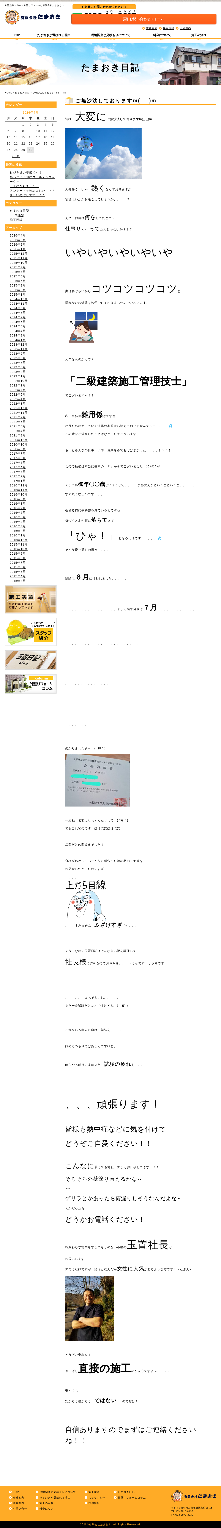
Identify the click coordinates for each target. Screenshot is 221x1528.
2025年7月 (18, 272)
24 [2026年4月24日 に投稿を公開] (38, 143)
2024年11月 (19, 303)
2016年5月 (18, 517)
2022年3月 (18, 403)
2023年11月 (19, 349)
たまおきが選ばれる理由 (54, 32)
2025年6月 (18, 276)
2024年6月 (18, 322)
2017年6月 (18, 458)
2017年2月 (18, 476)
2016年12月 (19, 485)
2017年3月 (18, 471)
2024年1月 (18, 340)
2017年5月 (18, 462)
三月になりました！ (24, 186)
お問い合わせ (182, 10)
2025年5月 (18, 281)
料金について (162, 32)
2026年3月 (18, 240)
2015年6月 (18, 567)
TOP (17, 32)
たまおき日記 (22, 93)
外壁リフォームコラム (132, 1497)
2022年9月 (18, 385)
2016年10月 (19, 494)
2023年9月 (18, 353)
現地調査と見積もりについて (111, 32)
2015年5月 (18, 571)
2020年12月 (19, 440)
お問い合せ (20, 1508)
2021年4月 (18, 431)
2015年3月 (18, 581)
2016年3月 (18, 526)
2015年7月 (18, 562)
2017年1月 (18, 481)
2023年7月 (18, 362)
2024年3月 (18, 335)
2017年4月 (18, 467)
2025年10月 (19, 262)
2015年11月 (19, 544)
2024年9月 (18, 308)
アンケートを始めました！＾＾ (32, 190)
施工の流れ (198, 32)
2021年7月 (18, 417)
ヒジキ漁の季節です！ (26, 172)
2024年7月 (18, 317)
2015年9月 (18, 553)
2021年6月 (18, 421)
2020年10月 (19, 444)
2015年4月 (18, 576)
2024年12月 (19, 299)
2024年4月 (18, 331)
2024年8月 (18, 312)
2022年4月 (18, 399)
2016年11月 (19, 490)
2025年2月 (18, 290)
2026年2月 (18, 244)
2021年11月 (19, 412)
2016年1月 (18, 535)
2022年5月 (18, 394)
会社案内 (185, 19)
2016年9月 (18, 499)
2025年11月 (19, 258)
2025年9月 (18, 267)
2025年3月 (18, 285)
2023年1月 (18, 376)
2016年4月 (18, 521)
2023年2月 (18, 372)
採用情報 (168, 19)
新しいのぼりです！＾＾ (27, 195)
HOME (8, 93)
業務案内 (151, 19)
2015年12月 (19, 540)
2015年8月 (18, 558)
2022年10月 (19, 381)
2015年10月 (19, 549)
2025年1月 (18, 294)
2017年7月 (18, 453)
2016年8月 (18, 503)
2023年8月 (18, 358)
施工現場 (16, 220)
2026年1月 (18, 249)
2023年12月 (19, 344)
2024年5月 (18, 326)
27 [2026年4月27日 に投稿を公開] (8, 149)
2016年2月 (18, 531)
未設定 (19, 215)
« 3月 (16, 156)
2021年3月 (18, 435)
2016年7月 (18, 508)
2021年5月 (18, 426)
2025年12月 (19, 253)
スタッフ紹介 (96, 1497)
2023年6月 (18, 367)
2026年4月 (18, 235)
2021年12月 (19, 408)
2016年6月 (18, 512)
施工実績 (94, 1492)
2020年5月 (18, 449)
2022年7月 (18, 390)
